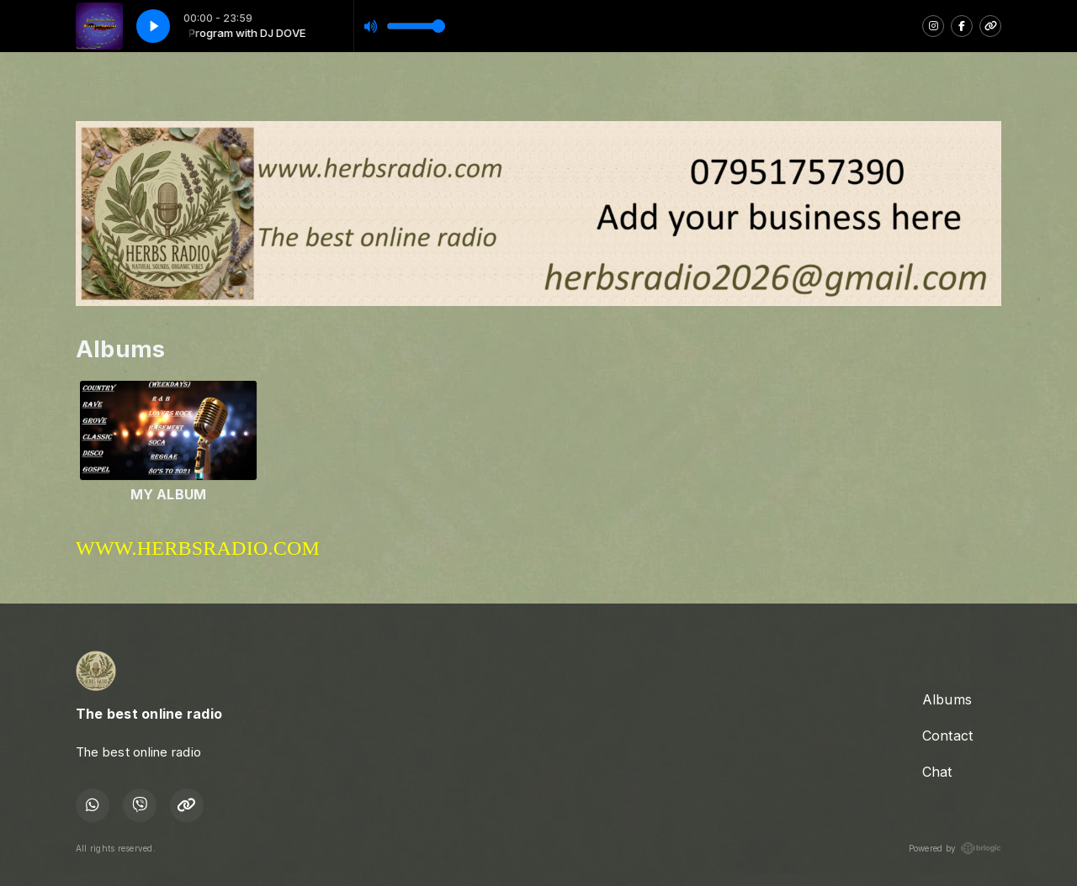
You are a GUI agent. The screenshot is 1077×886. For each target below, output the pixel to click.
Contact (948, 735)
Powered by (955, 848)
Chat (937, 771)
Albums (947, 699)
